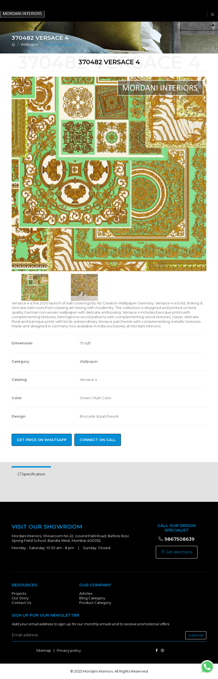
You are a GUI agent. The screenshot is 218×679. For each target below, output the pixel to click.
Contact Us (21, 602)
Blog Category (92, 598)
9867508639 (176, 539)
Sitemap (43, 650)
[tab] (31, 474)
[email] (109, 635)
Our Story (20, 598)
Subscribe (195, 635)
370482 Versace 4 (59, 44)
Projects (19, 593)
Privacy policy (69, 650)
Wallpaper (30, 44)
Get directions (176, 552)
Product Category (95, 602)
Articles (85, 593)
